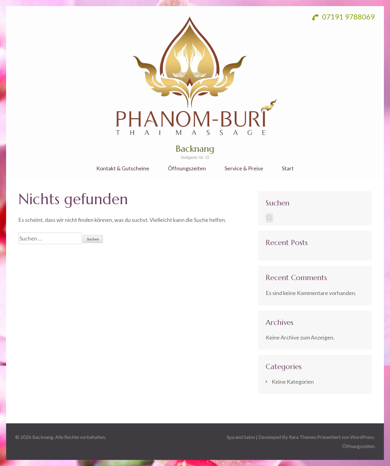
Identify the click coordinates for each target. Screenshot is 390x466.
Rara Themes (302, 437)
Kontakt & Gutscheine (122, 168)
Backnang (195, 148)
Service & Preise (244, 168)
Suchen (277, 202)
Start (288, 168)
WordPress (362, 437)
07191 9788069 (343, 16)
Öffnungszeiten (187, 168)
